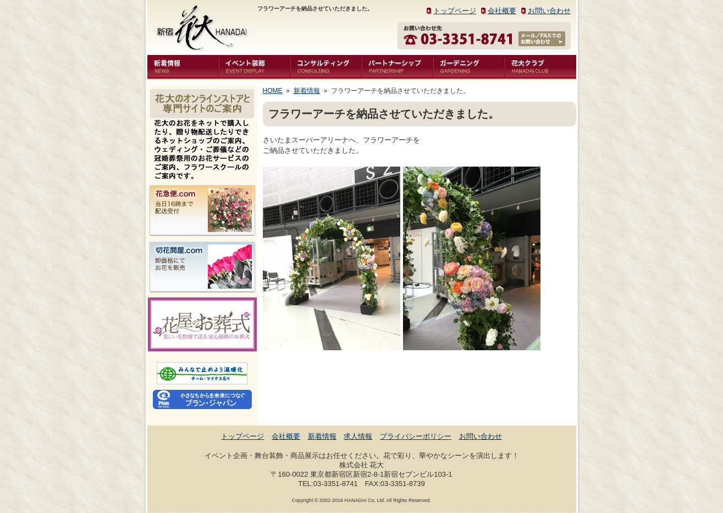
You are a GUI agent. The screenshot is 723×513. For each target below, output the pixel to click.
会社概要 (502, 11)
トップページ (454, 11)
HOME (273, 91)
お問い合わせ (549, 11)
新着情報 (307, 91)
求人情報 (358, 436)
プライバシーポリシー (415, 436)
